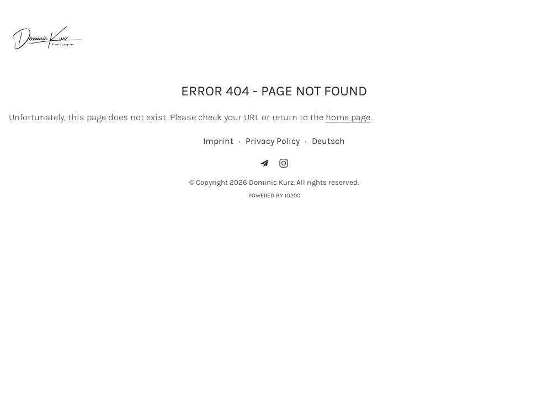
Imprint (218, 141)
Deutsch (328, 141)
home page (348, 117)
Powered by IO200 (274, 195)
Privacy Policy (273, 141)
